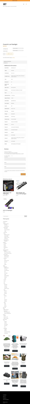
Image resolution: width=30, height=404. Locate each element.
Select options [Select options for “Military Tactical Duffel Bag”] (7, 388)
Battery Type (5, 55)
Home (4, 6)
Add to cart (9, 58)
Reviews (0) (5, 67)
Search (26, 220)
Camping (6, 6)
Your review (6, 161)
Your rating (6, 160)
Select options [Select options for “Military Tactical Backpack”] (23, 370)
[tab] (15, 66)
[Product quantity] (4, 58)
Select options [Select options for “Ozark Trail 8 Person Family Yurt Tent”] (7, 370)
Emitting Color (5, 53)
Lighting (9, 6)
